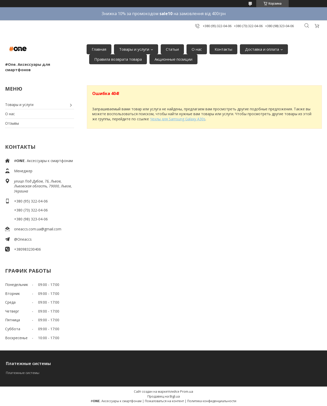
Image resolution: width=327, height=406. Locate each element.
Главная (99, 49)
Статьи (172, 49)
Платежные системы (22, 372)
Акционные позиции (173, 59)
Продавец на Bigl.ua (163, 396)
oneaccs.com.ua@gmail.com (37, 229)
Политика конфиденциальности (211, 401)
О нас (197, 49)
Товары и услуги (134, 49)
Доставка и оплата (262, 49)
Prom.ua (186, 391)
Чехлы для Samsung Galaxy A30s (177, 118)
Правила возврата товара (118, 59)
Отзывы (12, 123)
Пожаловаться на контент (164, 401)
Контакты (223, 49)
